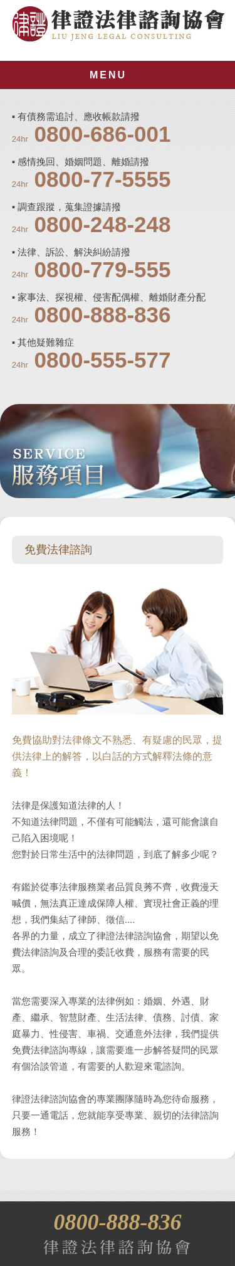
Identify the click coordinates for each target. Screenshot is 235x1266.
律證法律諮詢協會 (118, 24)
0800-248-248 (102, 224)
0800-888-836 (102, 314)
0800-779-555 (102, 269)
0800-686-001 (102, 134)
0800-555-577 (102, 360)
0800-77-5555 (102, 179)
